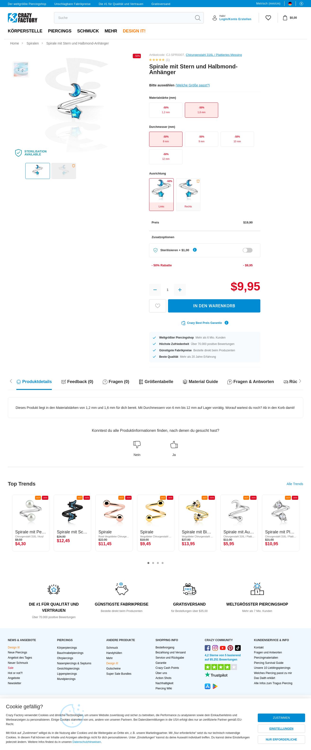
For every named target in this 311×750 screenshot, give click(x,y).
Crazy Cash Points (167, 668)
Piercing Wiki (164, 688)
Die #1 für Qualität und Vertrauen (121, 4)
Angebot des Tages (20, 657)
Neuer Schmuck (18, 663)
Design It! (134, 31)
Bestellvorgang (165, 647)
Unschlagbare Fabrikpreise (72, 4)
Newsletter (14, 683)
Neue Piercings (17, 652)
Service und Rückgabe (170, 657)
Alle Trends (295, 484)
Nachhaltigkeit (164, 683)
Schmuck (88, 31)
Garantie (161, 663)
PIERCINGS (59, 31)
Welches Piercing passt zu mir (273, 673)
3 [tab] (158, 563)
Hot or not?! (15, 673)
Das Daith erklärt (264, 678)
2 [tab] (153, 563)
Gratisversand (160, 4)
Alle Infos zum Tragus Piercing (273, 683)
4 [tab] (162, 563)
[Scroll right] (11, 380)
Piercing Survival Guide (269, 663)
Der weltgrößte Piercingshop (27, 4)
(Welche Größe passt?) (193, 85)
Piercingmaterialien (266, 657)
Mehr (111, 31)
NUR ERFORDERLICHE (281, 739)
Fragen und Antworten (268, 652)
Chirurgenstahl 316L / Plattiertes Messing (214, 55)
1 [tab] (148, 563)
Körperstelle (25, 31)
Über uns (161, 673)
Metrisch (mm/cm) (268, 3)
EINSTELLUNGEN (281, 728)
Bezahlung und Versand (171, 652)
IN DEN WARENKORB (214, 305)
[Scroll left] (300, 380)
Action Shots (163, 678)
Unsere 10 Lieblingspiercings (272, 668)
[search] (123, 17)
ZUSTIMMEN (281, 717)
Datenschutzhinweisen (86, 742)
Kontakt (259, 647)
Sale (10, 668)
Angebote (14, 678)
